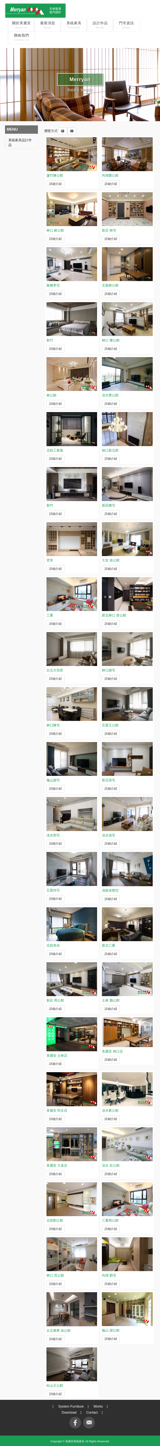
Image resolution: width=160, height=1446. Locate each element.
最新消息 (47, 25)
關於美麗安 (21, 25)
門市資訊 (126, 25)
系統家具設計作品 (20, 142)
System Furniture (71, 1406)
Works (98, 1406)
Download (69, 1412)
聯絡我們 (21, 37)
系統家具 (73, 25)
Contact (92, 1412)
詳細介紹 (55, 183)
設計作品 (100, 25)
